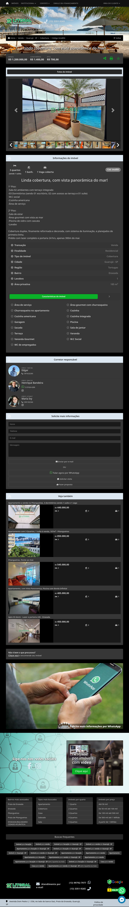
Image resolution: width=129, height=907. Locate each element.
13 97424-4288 (28, 387)
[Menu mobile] (7, 3)
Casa (40, 813)
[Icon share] (45, 26)
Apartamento (44, 804)
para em (68, 844)
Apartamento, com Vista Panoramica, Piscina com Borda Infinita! (37, 588)
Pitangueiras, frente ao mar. (21, 560)
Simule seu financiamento (66, 3)
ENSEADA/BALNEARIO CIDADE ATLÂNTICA (18, 823)
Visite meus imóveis (107, 28)
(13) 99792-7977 (56, 16)
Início (11, 38)
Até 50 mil (103, 804)
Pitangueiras (13, 813)
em (17, 853)
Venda (21, 38)
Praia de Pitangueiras (17, 817)
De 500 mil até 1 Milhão (109, 817)
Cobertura (44, 38)
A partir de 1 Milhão (107, 822)
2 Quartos (72, 808)
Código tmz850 (58, 38)
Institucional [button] (27, 3)
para (23, 844)
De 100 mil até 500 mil (109, 813)
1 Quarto (72, 804)
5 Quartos (72, 822)
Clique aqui (13, 655)
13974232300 (27, 374)
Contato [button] (44, 3)
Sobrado (42, 817)
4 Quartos (72, 817)
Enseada (11, 808)
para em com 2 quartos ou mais (39, 862)
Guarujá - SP (31, 38)
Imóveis (15, 3)
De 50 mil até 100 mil (108, 808)
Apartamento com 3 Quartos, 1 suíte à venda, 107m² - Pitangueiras (38, 531)
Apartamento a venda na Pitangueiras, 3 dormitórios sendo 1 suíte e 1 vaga (42, 503)
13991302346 (27, 402)
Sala (40, 822)
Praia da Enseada (15, 804)
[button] (78, 21)
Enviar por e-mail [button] (64, 461)
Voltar (117, 38)
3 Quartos (72, 813)
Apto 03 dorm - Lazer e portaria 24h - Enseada (29, 617)
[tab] (16, 71)
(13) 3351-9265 (57, 21)
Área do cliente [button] (111, 3)
